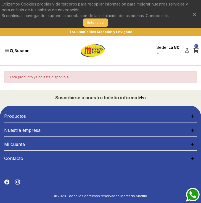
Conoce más (157, 15)
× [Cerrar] (194, 14)
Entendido (95, 22)
